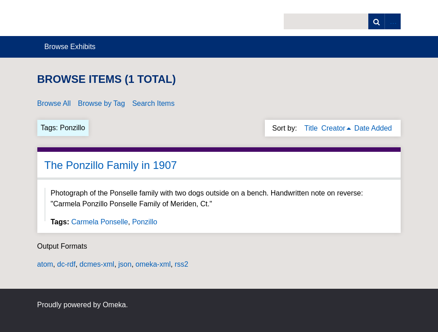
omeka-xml (152, 264)
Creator (333, 128)
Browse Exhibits (70, 46)
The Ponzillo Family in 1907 (111, 165)
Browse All (54, 103)
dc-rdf (66, 264)
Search (376, 21)
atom (45, 264)
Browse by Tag (101, 103)
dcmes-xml (97, 264)
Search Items (153, 103)
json (124, 264)
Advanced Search (392, 21)
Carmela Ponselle (99, 222)
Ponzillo (144, 222)
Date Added (373, 128)
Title (311, 128)
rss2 (181, 264)
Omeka (114, 305)
